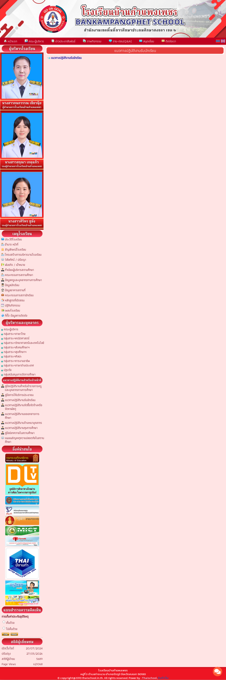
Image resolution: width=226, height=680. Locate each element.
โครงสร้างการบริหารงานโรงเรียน (23, 254)
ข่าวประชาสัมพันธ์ (63, 41)
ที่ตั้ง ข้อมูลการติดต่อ (16, 315)
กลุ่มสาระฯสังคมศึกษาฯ (15, 347)
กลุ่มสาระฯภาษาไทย (13, 333)
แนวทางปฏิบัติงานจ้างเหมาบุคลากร (23, 422)
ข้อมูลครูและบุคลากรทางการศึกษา (23, 280)
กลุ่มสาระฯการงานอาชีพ (15, 361)
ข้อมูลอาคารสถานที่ (15, 290)
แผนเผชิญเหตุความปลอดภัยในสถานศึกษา (24, 440)
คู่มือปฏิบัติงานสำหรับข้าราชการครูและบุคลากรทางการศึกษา (23, 388)
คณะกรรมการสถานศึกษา (19, 275)
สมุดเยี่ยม (146, 41)
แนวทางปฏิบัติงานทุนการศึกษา (21, 427)
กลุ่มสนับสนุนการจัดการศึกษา (18, 374)
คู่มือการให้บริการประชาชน (19, 395)
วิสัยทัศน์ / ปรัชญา (15, 259)
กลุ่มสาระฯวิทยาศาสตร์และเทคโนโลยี (22, 342)
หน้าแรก (10, 41)
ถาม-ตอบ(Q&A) (120, 41)
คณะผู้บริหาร (34, 41)
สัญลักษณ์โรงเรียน (15, 249)
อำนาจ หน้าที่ (11, 244)
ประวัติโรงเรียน (13, 239)
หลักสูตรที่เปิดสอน (14, 300)
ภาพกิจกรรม (92, 41)
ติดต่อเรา (169, 41)
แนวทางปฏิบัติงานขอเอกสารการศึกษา (22, 416)
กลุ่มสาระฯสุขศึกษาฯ (13, 351)
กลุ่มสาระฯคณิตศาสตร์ (15, 338)
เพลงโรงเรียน (12, 310)
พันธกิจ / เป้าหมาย (15, 264)
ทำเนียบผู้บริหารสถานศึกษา (19, 269)
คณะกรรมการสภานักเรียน (19, 295)
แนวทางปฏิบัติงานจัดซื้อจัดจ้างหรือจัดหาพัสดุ (23, 407)
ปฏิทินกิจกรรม (12, 305)
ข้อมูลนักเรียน (12, 285)
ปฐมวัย (6, 370)
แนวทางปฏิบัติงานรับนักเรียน (20, 400)
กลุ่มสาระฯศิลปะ (11, 356)
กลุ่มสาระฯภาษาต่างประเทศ (17, 365)
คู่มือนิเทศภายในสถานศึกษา (19, 433)
